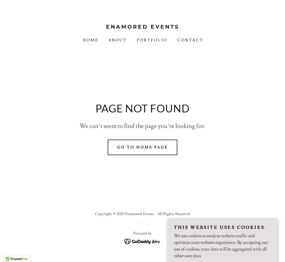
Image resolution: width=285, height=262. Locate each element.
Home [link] (91, 40)
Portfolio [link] (152, 40)
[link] (142, 27)
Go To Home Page (142, 147)
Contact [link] (190, 40)
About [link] (118, 40)
